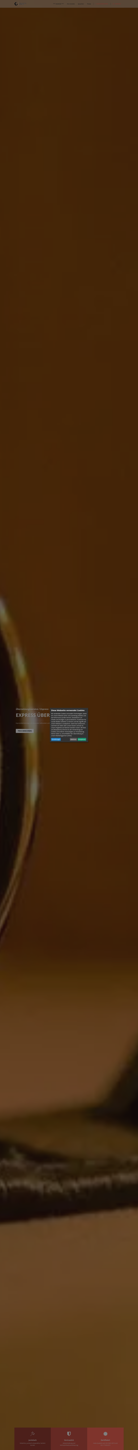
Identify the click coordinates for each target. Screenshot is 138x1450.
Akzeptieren (82, 739)
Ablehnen (73, 739)
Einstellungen (56, 739)
